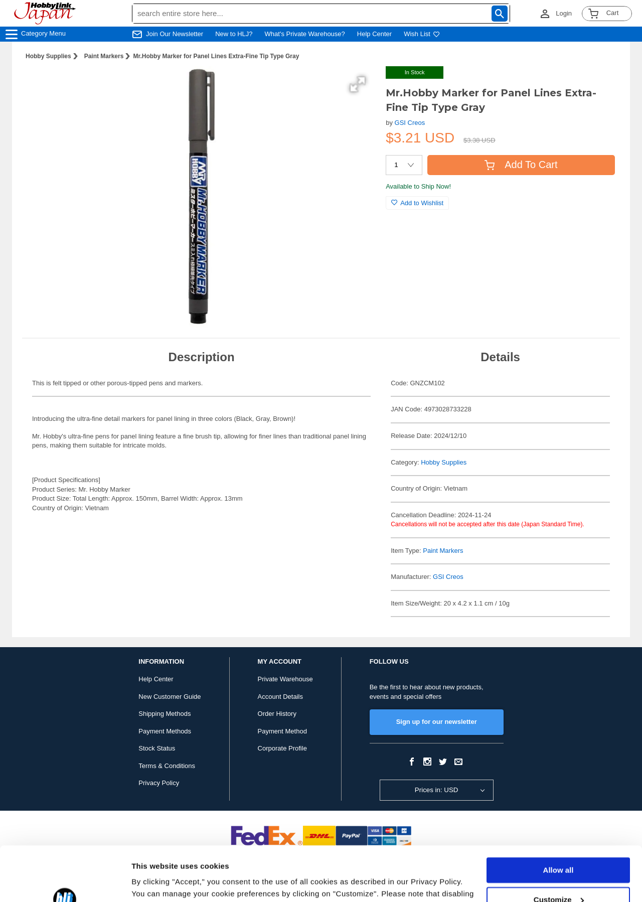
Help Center (374, 34)
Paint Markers (104, 56)
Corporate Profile (282, 748)
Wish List (422, 34)
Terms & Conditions (166, 766)
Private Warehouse (285, 679)
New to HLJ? (233, 34)
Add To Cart (521, 164)
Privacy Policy (158, 783)
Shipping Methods (164, 713)
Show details (154, 882)
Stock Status (156, 748)
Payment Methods (164, 731)
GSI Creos (410, 122)
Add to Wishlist (417, 203)
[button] (358, 84)
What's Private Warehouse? (305, 34)
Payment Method (282, 731)
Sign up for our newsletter (436, 721)
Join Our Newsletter (174, 34)
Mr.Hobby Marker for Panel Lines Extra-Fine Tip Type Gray (216, 56)
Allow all (558, 819)
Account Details (280, 696)
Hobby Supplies (48, 56)
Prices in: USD (436, 790)
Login (564, 13)
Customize (559, 848)
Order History (277, 713)
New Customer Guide (169, 696)
